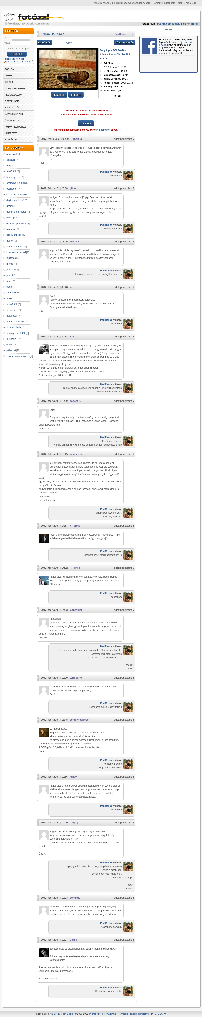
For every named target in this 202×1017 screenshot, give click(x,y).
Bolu (72, 336)
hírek (195, 23)
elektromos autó (187, 3)
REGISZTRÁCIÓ (15, 59)
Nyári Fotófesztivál (139, 1014)
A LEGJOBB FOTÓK (15, 88)
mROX (73, 776)
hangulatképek (14, 234)
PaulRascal (120, 34)
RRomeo (75, 567)
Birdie (73, 939)
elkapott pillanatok (16, 223)
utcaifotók (11, 315)
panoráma (12, 269)
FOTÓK (8, 75)
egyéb (9, 344)
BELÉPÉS (86, 123)
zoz (72, 287)
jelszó (7, 42)
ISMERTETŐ (11, 133)
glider (73, 188)
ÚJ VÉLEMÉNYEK (14, 114)
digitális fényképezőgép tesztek (134, 3)
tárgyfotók (11, 304)
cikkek (186, 23)
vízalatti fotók (13, 327)
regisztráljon (103, 130)
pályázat (11, 350)
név (6, 37)
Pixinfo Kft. (94, 1014)
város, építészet (15, 321)
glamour (11, 229)
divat (9, 205)
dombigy (75, 897)
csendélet (11, 188)
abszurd (10, 159)
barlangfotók (13, 177)
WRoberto (76, 677)
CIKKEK (9, 82)
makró (9, 263)
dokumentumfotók (16, 211)
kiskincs (75, 241)
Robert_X (76, 138)
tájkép (9, 298)
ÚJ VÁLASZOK (12, 120)
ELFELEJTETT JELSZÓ (20, 61)
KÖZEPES (59, 95)
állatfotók (11, 171)
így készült (12, 338)
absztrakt (11, 154)
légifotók (11, 257)
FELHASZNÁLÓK (13, 95)
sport (9, 286)
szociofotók (12, 292)
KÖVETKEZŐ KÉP (124, 42)
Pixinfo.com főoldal (168, 23)
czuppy (74, 822)
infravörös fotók (15, 246)
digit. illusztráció (15, 200)
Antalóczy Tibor (58, 1014)
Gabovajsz (76, 609)
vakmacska (76, 454)
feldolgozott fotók (15, 333)
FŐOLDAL (10, 69)
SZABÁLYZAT (12, 139)
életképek (11, 217)
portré (9, 275)
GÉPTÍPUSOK (12, 101)
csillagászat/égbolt (16, 194)
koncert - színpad (16, 252)
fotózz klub (148, 23)
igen (114, 86)
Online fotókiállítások (18, 356)
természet (11, 310)
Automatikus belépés (17, 48)
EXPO (158, 1014)
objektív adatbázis (164, 3)
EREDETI (76, 95)
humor (10, 240)
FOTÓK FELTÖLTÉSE (15, 127)
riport (9, 281)
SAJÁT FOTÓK (12, 107)
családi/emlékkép (16, 182)
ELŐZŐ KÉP (44, 42)
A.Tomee (75, 525)
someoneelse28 (79, 719)
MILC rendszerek (103, 3)
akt (8, 165)
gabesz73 (75, 400)
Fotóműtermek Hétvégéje (115, 1014)
